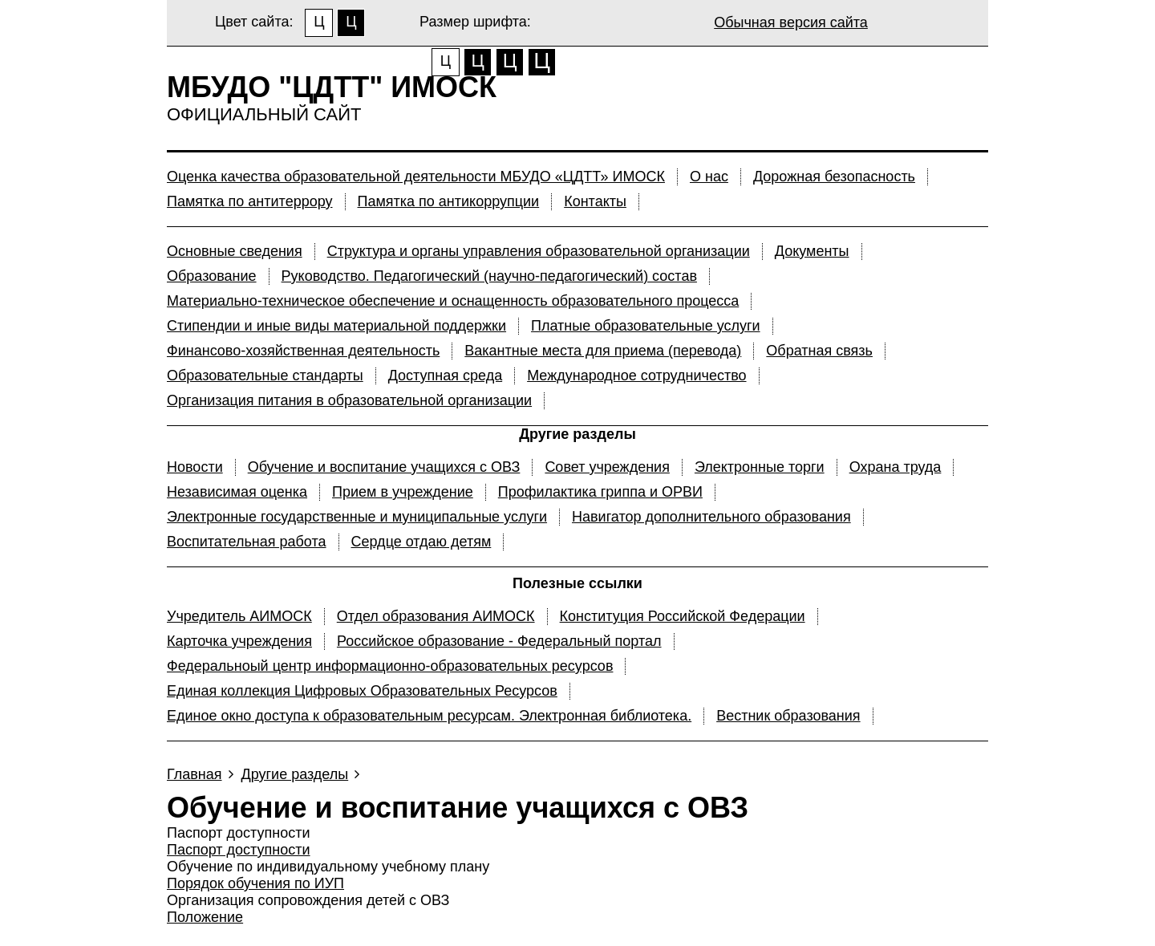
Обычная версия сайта (791, 22)
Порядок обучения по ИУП (255, 883)
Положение (205, 917)
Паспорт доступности (238, 850)
